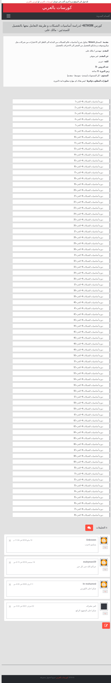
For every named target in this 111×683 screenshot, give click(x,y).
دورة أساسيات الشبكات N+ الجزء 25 (86, 219)
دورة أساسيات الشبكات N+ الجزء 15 (86, 160)
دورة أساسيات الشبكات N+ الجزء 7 (87, 124)
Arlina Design (47, 680)
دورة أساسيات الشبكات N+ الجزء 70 (86, 467)
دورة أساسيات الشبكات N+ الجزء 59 (86, 408)
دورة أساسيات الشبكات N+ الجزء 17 (87, 172)
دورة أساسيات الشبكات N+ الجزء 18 (86, 178)
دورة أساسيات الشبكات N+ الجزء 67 (86, 449)
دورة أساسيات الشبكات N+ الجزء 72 (86, 479)
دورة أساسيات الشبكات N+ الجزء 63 (86, 426)
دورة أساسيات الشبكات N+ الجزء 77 (87, 508)
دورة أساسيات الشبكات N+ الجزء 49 (86, 349)
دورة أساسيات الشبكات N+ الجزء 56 (86, 390)
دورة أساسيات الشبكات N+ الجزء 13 (86, 148)
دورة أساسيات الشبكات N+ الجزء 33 (86, 266)
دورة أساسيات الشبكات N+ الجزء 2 (87, 107)
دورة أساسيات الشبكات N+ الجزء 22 (86, 201)
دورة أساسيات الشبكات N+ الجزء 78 (86, 514)
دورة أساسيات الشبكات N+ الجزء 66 (86, 443)
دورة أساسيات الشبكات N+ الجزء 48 (86, 343)
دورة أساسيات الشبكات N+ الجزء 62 (86, 420)
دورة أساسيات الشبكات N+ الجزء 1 (87, 101)
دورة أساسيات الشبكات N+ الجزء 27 (86, 231)
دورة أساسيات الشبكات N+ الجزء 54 (86, 378)
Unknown (90, 539)
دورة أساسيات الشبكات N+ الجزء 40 (86, 302)
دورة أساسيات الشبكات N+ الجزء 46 (86, 337)
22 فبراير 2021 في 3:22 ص (22, 606)
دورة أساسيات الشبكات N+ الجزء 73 (86, 485)
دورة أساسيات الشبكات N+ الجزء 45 (86, 331)
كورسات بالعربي (55, 7)
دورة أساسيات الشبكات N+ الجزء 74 (86, 491)
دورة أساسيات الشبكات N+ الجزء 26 (86, 225)
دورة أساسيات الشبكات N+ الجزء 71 (87, 473)
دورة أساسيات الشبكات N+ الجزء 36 (86, 278)
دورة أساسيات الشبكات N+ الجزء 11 (87, 142)
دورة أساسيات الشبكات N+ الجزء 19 (86, 183)
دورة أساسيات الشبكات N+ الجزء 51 (86, 361)
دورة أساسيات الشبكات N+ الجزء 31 (86, 254)
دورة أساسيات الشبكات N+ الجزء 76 (86, 502)
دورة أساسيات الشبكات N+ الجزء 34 (86, 272)
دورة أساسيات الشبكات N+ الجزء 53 (86, 373)
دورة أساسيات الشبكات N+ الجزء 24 (86, 213)
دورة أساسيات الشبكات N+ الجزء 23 (86, 207)
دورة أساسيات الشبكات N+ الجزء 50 (86, 355)
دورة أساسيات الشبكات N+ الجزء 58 (86, 402)
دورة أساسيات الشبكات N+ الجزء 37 (86, 284)
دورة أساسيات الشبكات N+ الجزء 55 (86, 384)
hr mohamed (88, 583)
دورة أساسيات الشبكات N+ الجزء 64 (86, 432)
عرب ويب (61, 680)
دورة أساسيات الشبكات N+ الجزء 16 (86, 166)
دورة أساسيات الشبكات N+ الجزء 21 (86, 195)
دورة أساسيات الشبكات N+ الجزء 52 (86, 367)
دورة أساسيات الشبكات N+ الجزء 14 (86, 154)
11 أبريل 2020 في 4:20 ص (22, 584)
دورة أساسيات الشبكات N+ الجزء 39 (86, 296)
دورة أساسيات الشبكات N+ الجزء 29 (86, 243)
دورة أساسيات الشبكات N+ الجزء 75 (86, 497)
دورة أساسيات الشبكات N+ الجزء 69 (86, 461)
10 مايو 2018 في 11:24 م (21, 540)
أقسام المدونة (101, 16)
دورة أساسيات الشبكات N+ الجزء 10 (86, 136)
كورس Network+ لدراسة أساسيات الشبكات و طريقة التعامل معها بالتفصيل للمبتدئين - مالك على (55, 27)
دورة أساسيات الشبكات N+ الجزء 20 (86, 189)
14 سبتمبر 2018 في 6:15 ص (22, 562)
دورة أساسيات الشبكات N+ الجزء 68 (86, 455)
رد (103, 547)
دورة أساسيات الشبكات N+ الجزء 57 (86, 396)
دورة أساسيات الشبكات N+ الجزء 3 (87, 113)
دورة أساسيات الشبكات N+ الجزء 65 (86, 438)
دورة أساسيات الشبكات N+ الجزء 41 (86, 308)
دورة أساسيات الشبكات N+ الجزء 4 (87, 119)
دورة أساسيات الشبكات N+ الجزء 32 (86, 260)
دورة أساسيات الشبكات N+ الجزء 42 (86, 314)
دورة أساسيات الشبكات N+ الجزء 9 (87, 130)
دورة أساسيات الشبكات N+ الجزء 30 (86, 249)
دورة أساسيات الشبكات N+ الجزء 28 (86, 237)
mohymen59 (88, 561)
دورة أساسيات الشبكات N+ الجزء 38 (86, 290)
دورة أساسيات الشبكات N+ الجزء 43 (86, 319)
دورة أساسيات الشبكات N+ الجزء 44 (86, 325)
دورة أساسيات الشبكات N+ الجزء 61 (86, 414)
